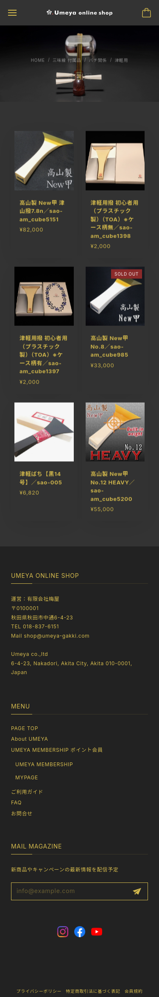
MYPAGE (26, 777)
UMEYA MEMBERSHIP (44, 764)
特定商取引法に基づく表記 (93, 991)
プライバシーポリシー (38, 991)
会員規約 (134, 991)
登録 (137, 891)
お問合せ (22, 813)
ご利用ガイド (27, 792)
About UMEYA (29, 739)
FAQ (16, 802)
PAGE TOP (24, 728)
